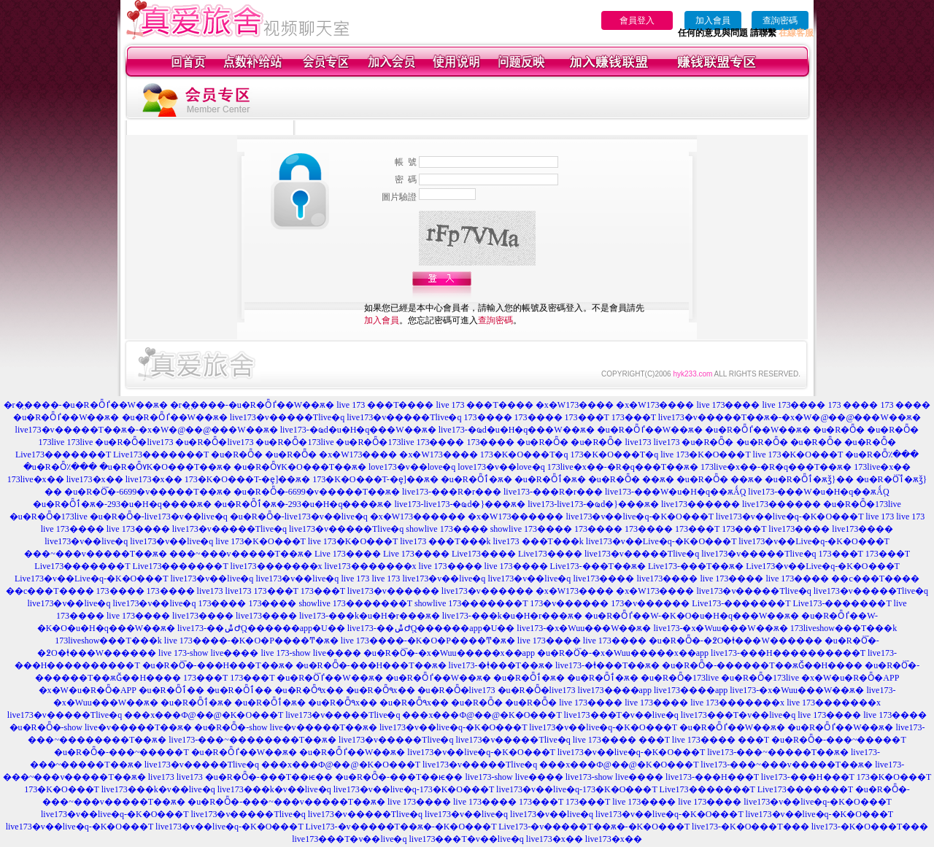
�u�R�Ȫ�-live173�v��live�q (159, 516)
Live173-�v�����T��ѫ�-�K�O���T (401, 826)
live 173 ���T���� (384, 405)
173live (51, 442)
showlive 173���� (446, 529)
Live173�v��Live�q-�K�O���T (822, 566)
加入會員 (712, 20)
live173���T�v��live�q (621, 715)
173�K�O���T (894, 777)
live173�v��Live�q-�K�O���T (661, 541)
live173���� (799, 529)
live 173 (879, 516)
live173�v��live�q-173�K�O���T (413, 789)
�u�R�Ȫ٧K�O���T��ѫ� (165, 467)
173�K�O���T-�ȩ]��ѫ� (248, 479)
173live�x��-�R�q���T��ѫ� (622, 467)
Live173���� (484, 554)
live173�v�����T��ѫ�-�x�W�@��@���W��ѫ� (789, 417)
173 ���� (852, 405)
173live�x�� (882, 467)
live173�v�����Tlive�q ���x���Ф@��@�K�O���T (145, 715)
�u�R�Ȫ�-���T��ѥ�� (269, 777)
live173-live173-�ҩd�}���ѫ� (459, 504)
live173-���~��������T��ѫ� (252, 740)
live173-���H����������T (788, 653)
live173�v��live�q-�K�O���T (639, 516)
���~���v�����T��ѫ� (95, 554)
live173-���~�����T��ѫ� (778, 752)
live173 (638, 442)
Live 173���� (347, 554)
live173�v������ (393, 591)
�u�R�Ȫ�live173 (134, 442)
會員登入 (637, 20)
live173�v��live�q (86, 541)
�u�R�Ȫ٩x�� (309, 690)
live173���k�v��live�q (158, 789)
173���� (488, 417)
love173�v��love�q (411, 467)
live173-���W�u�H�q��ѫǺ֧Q (675, 492)
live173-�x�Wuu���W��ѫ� (584, 628)
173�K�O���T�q (524, 454)
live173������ (700, 504)
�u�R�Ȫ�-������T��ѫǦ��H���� (762, 665)
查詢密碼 (780, 20)
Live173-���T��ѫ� (598, 566)
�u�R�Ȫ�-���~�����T (838, 740)
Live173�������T (63, 454)
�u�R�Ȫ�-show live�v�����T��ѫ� (101, 727)
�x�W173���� (575, 405)
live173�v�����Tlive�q (287, 417)
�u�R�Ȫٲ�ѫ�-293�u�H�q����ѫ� (122, 504)
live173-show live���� (514, 777)
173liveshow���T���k (844, 628)
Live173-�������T (741, 603)
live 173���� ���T (621, 740)
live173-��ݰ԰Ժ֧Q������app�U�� (261, 628)
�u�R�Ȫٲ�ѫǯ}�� (809, 479)
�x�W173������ (418, 516)
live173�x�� (94, 479)
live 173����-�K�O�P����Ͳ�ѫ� (251, 640)
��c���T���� (875, 578)
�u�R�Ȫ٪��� (882, 454)
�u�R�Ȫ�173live (294, 442)
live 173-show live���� (208, 653)
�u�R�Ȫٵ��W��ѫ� (66, 417)
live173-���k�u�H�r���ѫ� (369, 616)
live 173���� (728, 405)
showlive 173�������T (355, 603)
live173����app (615, 690)
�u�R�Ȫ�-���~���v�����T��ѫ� (286, 802)
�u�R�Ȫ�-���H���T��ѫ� (217, 665)
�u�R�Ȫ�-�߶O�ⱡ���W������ (735, 640)
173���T (587, 417)
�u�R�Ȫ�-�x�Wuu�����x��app (449, 653)
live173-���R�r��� (451, 492)
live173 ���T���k (445, 541)
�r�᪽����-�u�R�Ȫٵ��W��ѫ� (86, 405)
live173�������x (277, 566)
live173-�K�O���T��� (750, 826)
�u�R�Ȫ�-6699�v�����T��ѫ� (147, 492)
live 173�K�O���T (705, 454)
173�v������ (569, 603)
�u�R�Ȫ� (839, 430)
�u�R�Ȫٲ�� (171, 690)
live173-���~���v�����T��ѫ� (786, 764)
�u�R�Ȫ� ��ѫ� (631, 479)
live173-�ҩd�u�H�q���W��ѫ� (358, 430)
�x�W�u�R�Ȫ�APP (850, 678)
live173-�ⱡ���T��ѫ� (501, 665)
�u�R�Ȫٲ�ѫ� (476, 479)
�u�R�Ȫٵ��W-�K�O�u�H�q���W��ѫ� (691, 616)
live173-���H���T (712, 777)
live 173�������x (737, 702)
